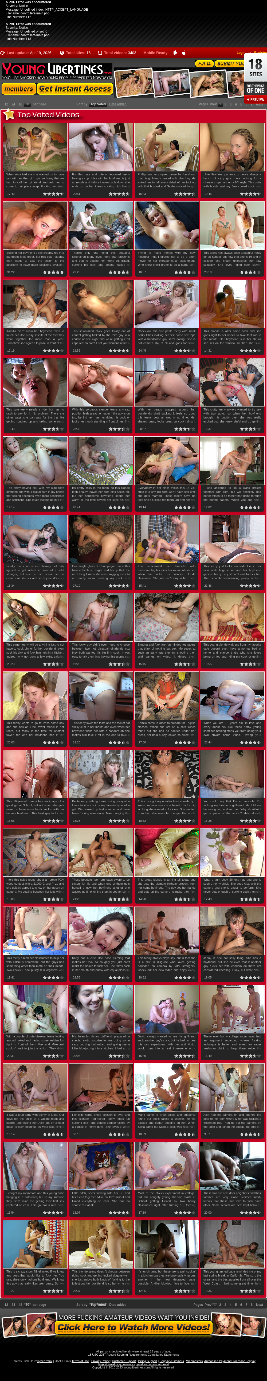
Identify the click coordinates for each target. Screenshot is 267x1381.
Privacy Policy (100, 1361)
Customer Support (124, 1361)
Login (241, 53)
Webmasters (194, 1361)
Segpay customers (172, 1361)
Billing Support (147, 1361)
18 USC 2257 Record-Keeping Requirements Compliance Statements (133, 1354)
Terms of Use (80, 1361)
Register (260, 53)
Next (259, 104)
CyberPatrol (44, 1361)
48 (20, 104)
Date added (118, 104)
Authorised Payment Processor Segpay (230, 1361)
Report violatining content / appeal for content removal (133, 1364)
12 (6, 104)
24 (13, 104)
